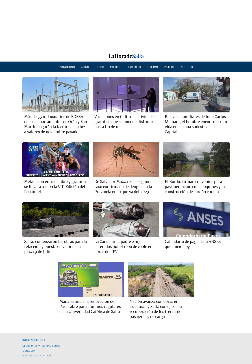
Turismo (152, 67)
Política (115, 67)
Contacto (28, 350)
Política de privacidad (36, 355)
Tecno (99, 67)
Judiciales (134, 67)
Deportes (186, 67)
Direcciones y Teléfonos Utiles (41, 346)
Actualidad (67, 67)
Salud (85, 67)
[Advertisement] (108, 25)
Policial (169, 67)
